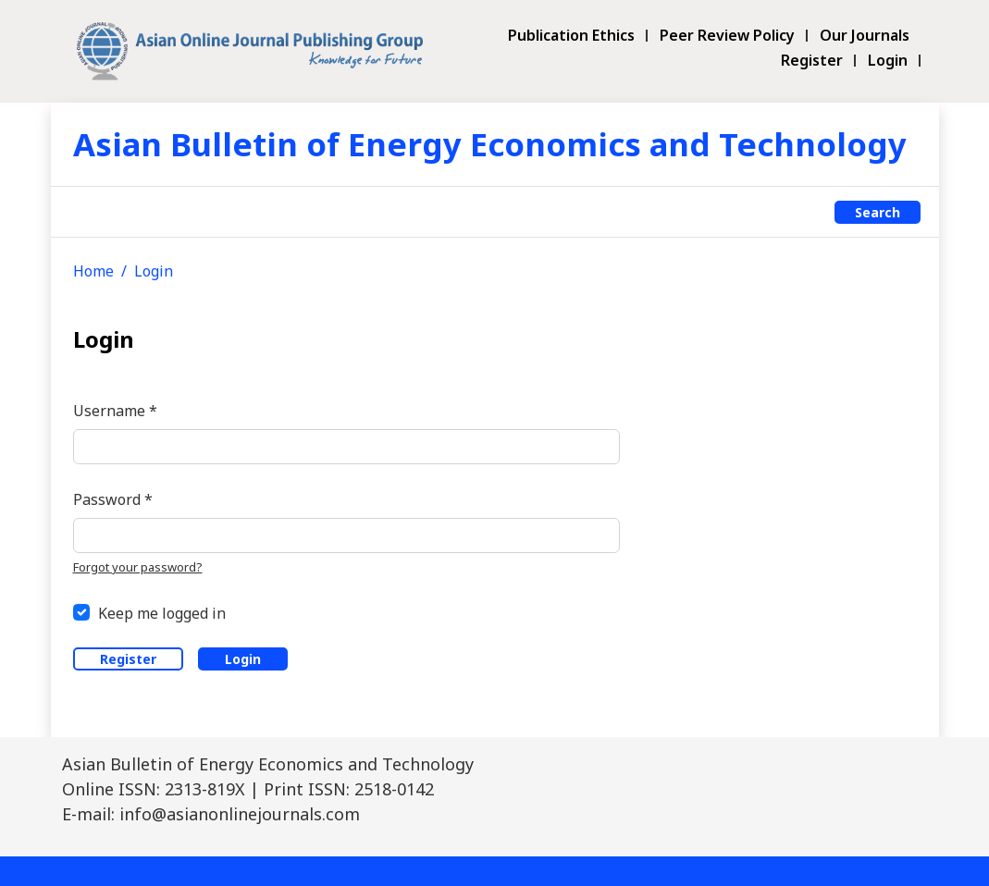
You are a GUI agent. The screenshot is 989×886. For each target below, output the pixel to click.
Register (812, 61)
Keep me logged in (162, 613)
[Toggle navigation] (83, 211)
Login (888, 61)
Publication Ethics (571, 36)
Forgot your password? (138, 567)
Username (115, 410)
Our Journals (864, 36)
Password (113, 499)
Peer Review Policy (727, 36)
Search (877, 212)
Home (93, 271)
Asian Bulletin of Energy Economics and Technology (490, 144)
